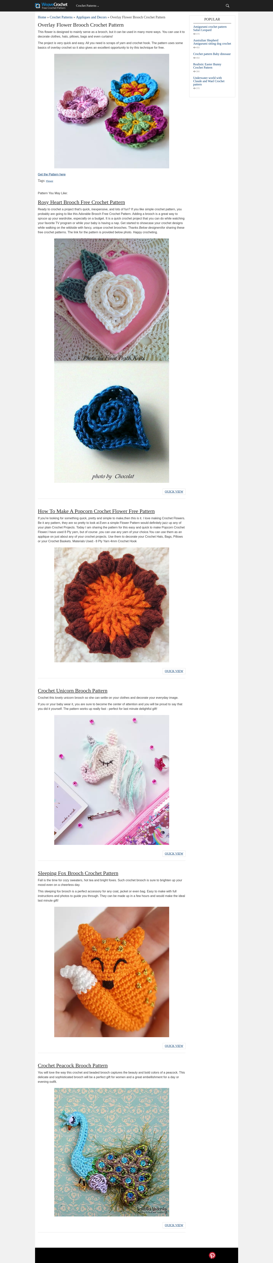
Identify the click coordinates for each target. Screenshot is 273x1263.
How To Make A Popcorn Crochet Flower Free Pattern (96, 511)
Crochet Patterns (86, 5)
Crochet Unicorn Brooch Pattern (72, 691)
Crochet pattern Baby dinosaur (212, 54)
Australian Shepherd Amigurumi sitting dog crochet (212, 42)
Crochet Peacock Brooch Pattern (73, 1065)
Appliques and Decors (91, 17)
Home (42, 17)
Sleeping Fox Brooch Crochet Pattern (78, 873)
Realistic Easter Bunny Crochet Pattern (207, 66)
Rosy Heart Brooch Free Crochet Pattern (81, 202)
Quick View (174, 491)
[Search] (227, 6)
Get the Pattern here (52, 174)
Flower (49, 180)
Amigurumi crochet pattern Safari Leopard (210, 28)
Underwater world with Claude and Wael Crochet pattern (209, 81)
